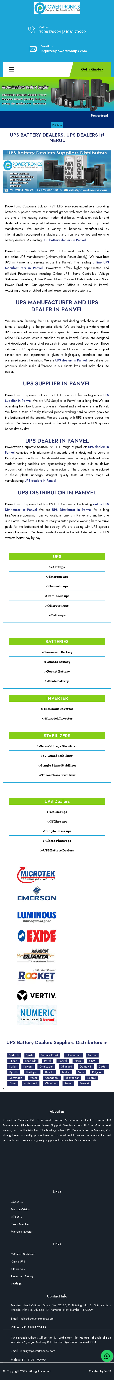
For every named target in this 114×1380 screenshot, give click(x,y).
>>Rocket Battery (57, 671)
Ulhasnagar (73, 1055)
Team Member (20, 1224)
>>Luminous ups (57, 596)
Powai (68, 1083)
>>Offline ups (57, 821)
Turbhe (92, 1055)
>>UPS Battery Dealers (57, 850)
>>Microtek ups (57, 605)
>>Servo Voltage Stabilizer (57, 746)
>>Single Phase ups (57, 831)
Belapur (91, 1078)
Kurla (13, 1066)
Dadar (103, 1066)
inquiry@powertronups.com (64, 51)
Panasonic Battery (22, 1276)
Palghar (97, 1072)
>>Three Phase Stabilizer (57, 775)
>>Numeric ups (57, 586)
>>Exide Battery (57, 681)
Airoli (12, 1083)
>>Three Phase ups (57, 841)
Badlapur (32, 1072)
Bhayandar (72, 1078)
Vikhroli (14, 1055)
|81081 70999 (74, 32)
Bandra (49, 1072)
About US (17, 1202)
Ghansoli (66, 1066)
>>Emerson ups (57, 577)
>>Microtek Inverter (56, 718)
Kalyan (28, 1066)
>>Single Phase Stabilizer (57, 765)
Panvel (63, 1061)
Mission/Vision (20, 1209)
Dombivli (86, 1066)
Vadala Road (49, 1055)
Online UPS (18, 1262)
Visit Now (57, 125)
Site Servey (18, 1269)
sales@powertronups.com (36, 1318)
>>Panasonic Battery (57, 652)
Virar (81, 1072)
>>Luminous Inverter (57, 709)
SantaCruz (16, 1078)
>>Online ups (57, 812)
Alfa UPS (16, 1217)
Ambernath (30, 1083)
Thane (13, 1061)
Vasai (33, 1078)
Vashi (29, 1055)
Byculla (13, 1072)
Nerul (78, 1061)
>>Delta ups (57, 615)
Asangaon (52, 1078)
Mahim (66, 1072)
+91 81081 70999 (33, 1360)
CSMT (93, 1061)
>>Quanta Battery (57, 662)
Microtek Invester (21, 1232)
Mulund (84, 1083)
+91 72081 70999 (34, 1327)
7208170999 (50, 32)
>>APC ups (57, 567)
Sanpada (30, 1061)
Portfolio (16, 1284)
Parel (47, 1061)
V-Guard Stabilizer (23, 1254)
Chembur (51, 1083)
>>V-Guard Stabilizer (57, 756)
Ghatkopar (46, 1066)
